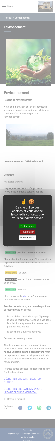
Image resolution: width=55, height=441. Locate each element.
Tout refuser (27, 232)
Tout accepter (27, 226)
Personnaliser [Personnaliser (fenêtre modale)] (27, 237)
